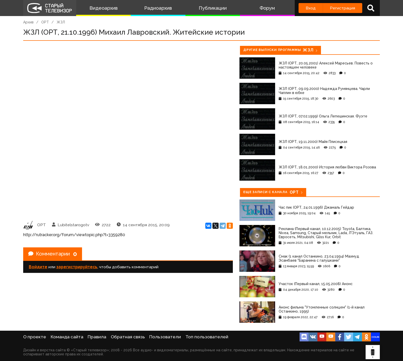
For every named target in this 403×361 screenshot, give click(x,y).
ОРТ (45, 22)
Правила (97, 336)
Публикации (213, 8)
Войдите (38, 266)
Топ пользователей (206, 336)
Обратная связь (128, 336)
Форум (267, 8)
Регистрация (342, 8)
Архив (28, 22)
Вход (311, 8)
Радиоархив (158, 8)
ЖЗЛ (61, 22)
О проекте (34, 336)
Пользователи (165, 336)
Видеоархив (103, 8)
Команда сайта (67, 336)
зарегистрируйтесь (76, 266)
